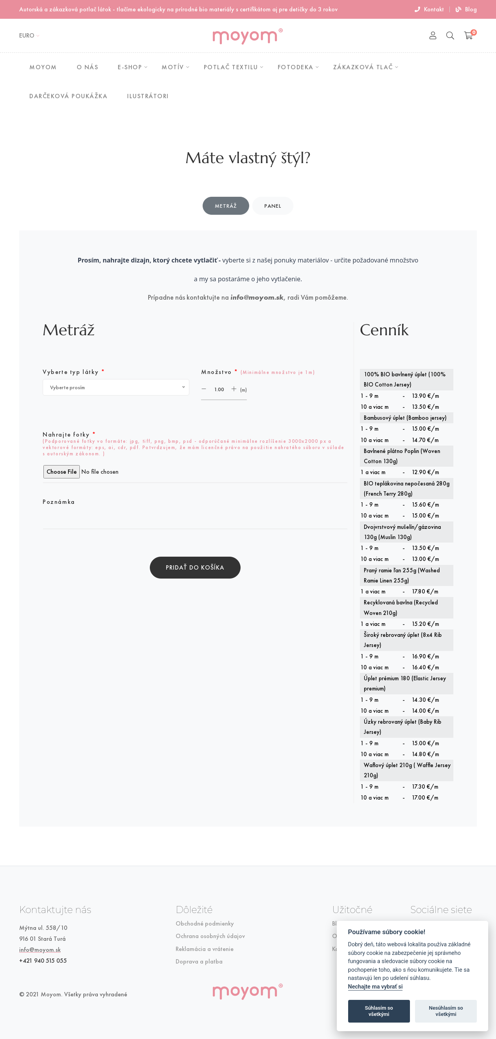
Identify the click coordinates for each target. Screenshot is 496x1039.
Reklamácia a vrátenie (205, 949)
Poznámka (59, 502)
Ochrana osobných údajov (210, 936)
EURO (26, 35)
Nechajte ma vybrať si (375, 986)
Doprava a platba (199, 961)
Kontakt (429, 9)
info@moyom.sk (257, 297)
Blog (466, 9)
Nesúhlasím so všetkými (446, 1011)
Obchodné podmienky (205, 923)
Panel (272, 205)
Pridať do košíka (195, 567)
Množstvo (258, 372)
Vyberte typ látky (74, 372)
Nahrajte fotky (194, 444)
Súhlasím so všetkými (379, 1011)
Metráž (226, 205)
